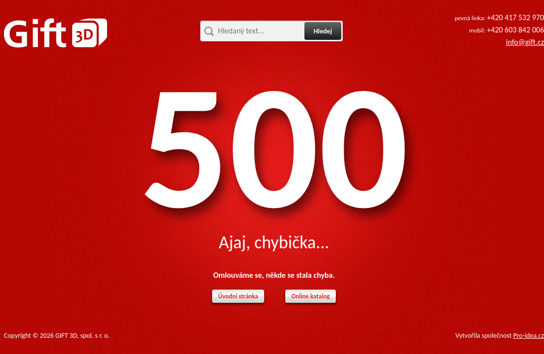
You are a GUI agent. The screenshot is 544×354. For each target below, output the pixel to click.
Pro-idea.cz (528, 335)
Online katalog (310, 296)
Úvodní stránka (238, 296)
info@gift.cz (525, 42)
